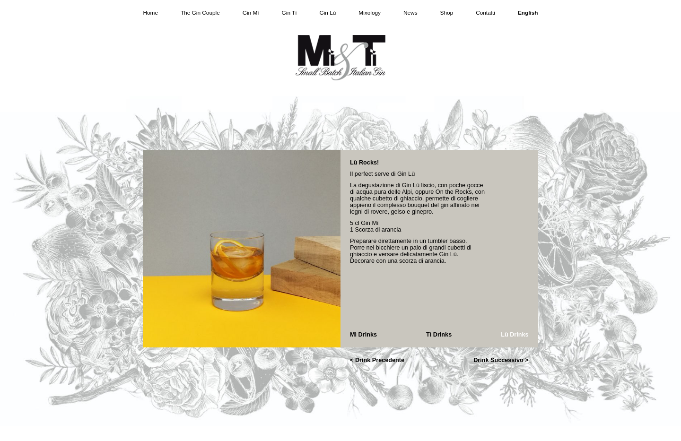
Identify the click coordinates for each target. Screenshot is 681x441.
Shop (447, 12)
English (528, 12)
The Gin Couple (200, 12)
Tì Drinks (439, 334)
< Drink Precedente (377, 360)
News (410, 12)
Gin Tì (289, 12)
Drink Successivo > (500, 360)
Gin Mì (251, 12)
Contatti (485, 12)
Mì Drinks (363, 334)
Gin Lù (328, 12)
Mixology (369, 12)
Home (150, 12)
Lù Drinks (514, 334)
